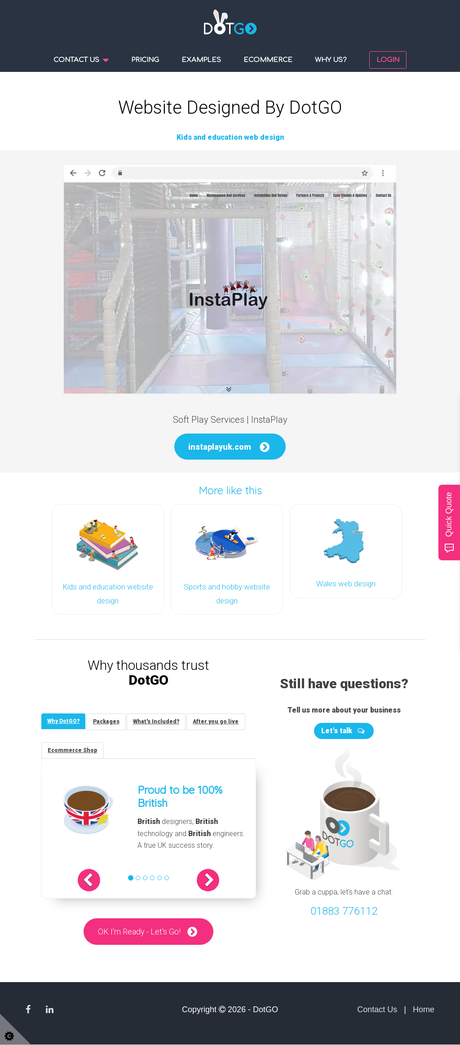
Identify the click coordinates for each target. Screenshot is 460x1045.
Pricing (145, 60)
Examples (201, 60)
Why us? (331, 60)
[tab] (64, 720)
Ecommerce (267, 60)
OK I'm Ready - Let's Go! (139, 931)
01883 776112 (343, 909)
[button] (95, 880)
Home (423, 1009)
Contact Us (377, 1009)
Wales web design (346, 583)
